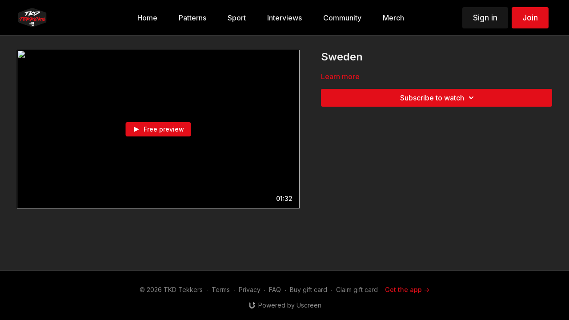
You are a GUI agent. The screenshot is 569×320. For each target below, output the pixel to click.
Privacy (249, 289)
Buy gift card (308, 289)
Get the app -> (407, 289)
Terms (221, 289)
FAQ (275, 289)
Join (530, 17)
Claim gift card (357, 289)
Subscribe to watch (438, 97)
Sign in (485, 17)
